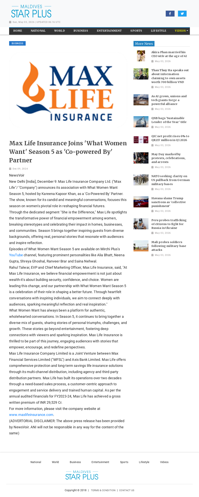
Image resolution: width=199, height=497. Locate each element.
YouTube (16, 255)
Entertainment (100, 462)
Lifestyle (144, 462)
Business (75, 462)
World (55, 462)
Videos (164, 462)
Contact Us (126, 490)
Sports (124, 462)
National (36, 462)
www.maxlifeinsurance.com (31, 415)
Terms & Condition (103, 490)
